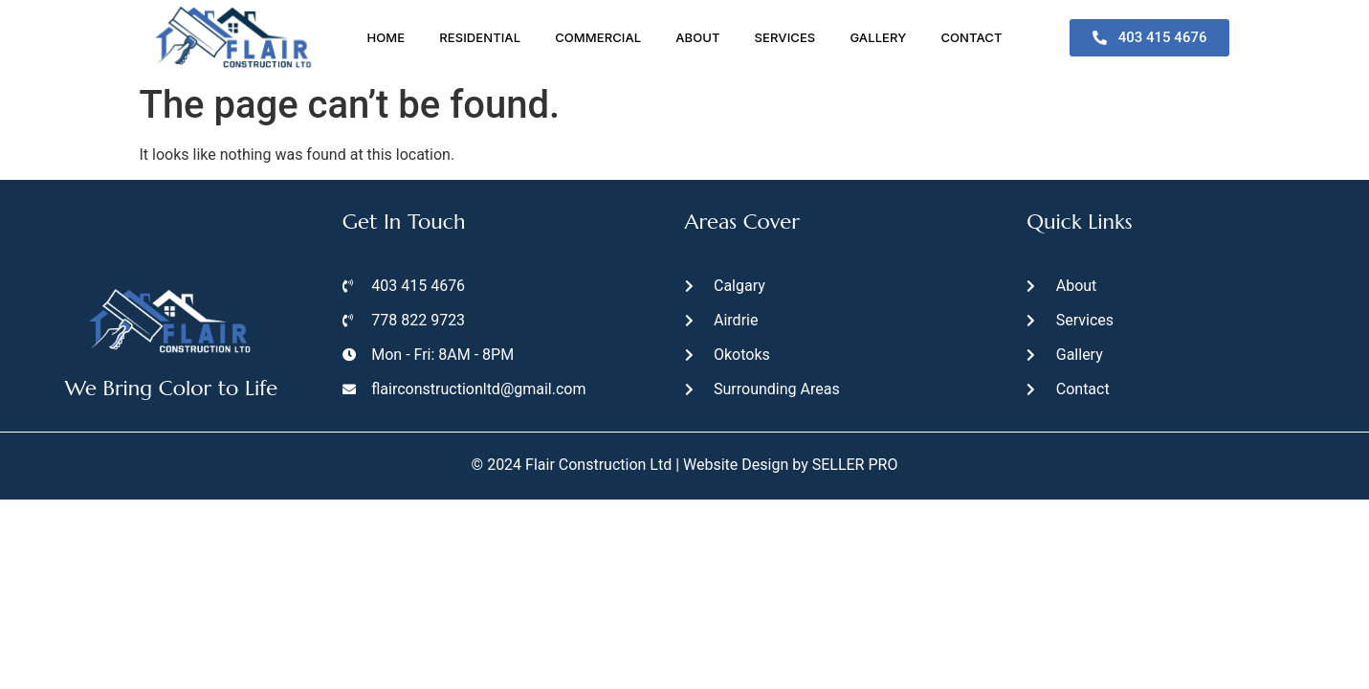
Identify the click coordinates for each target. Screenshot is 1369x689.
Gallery (878, 37)
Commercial (598, 37)
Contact (971, 37)
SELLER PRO (855, 465)
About (697, 37)
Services (785, 37)
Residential (479, 37)
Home (385, 37)
